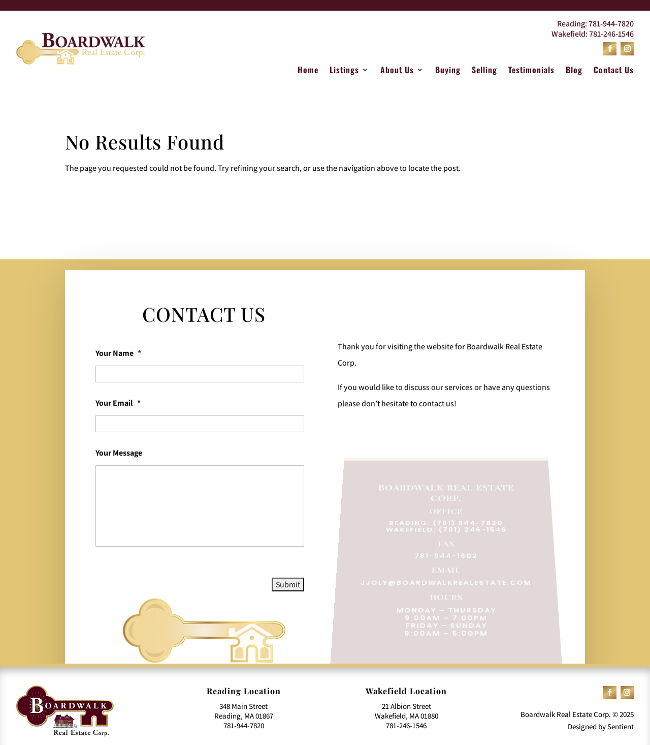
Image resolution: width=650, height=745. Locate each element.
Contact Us (614, 71)
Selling (484, 71)
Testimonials (531, 71)
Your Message (118, 473)
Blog (574, 71)
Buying (448, 71)
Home (308, 71)
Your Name (118, 373)
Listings (344, 71)
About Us (397, 71)
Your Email (118, 423)
